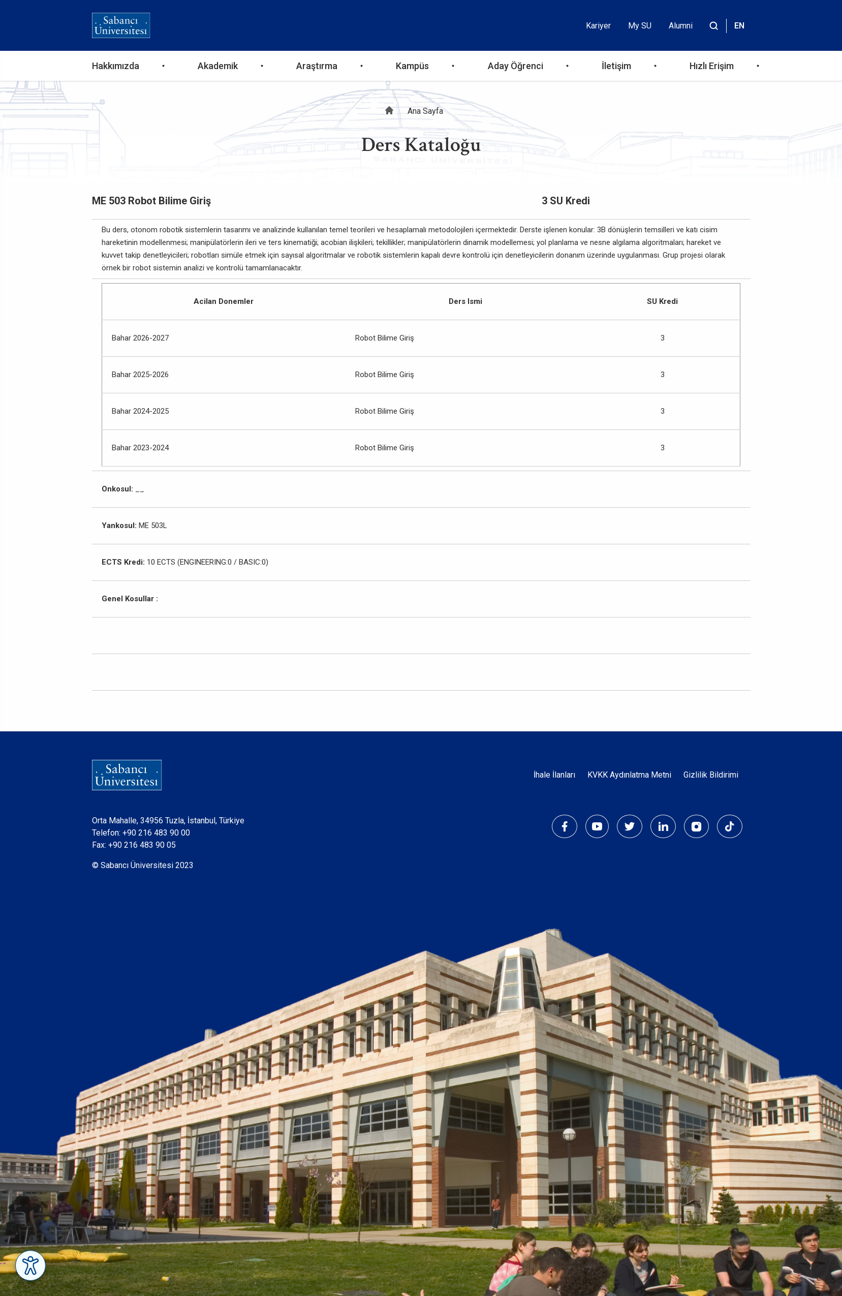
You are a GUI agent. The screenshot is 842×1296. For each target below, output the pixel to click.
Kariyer (598, 25)
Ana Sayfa (425, 111)
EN (739, 25)
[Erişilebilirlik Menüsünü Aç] (30, 1265)
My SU (639, 25)
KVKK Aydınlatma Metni (629, 775)
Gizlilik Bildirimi (710, 775)
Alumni (681, 25)
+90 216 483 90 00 (156, 833)
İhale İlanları (554, 775)
